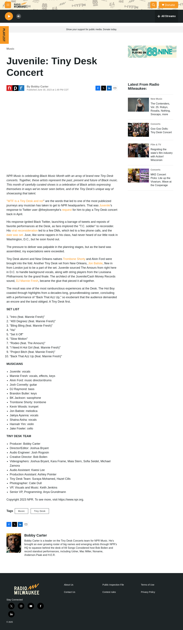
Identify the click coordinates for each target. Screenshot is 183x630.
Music (10, 48)
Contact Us (69, 592)
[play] (9, 16)
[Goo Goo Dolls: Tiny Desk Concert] (138, 130)
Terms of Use (147, 585)
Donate (170, 5)
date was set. (15, 235)
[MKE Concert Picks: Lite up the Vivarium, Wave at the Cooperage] (138, 176)
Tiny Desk (40, 511)
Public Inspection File (113, 585)
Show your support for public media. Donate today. (91, 29)
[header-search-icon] (153, 5)
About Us (68, 585)
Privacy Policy (148, 592)
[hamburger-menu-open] (8, 5)
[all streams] (166, 16)
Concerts (155, 124)
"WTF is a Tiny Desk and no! (24, 201)
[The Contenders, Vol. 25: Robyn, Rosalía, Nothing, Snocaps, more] (138, 105)
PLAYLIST (4, 35)
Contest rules (109, 592)
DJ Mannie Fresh (27, 280)
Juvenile (104, 205)
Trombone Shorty (74, 259)
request (67, 209)
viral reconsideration (25, 230)
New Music (156, 99)
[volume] (18, 16)
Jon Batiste (95, 263)
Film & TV (156, 144)
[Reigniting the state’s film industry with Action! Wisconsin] (138, 150)
